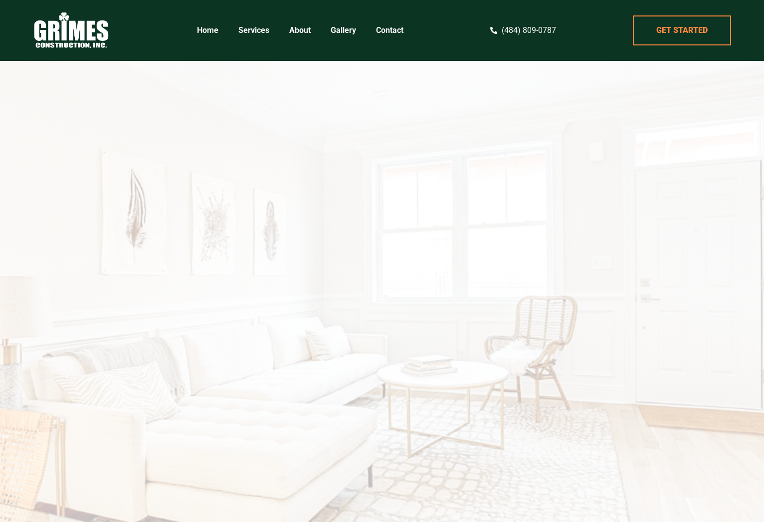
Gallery (343, 30)
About (300, 30)
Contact (389, 30)
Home (207, 30)
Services (253, 30)
